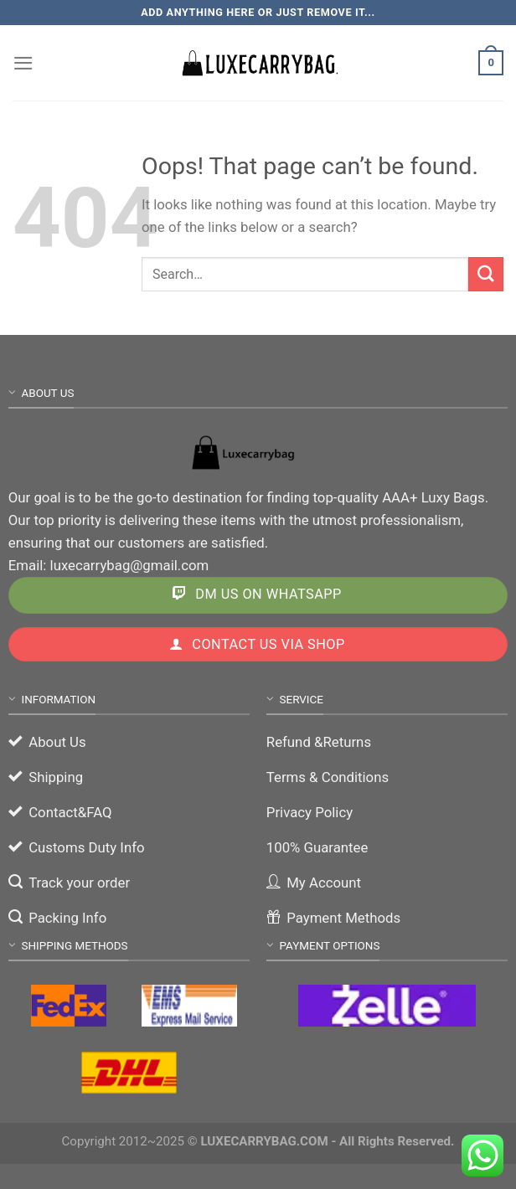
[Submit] (485, 274)
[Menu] (23, 63)
